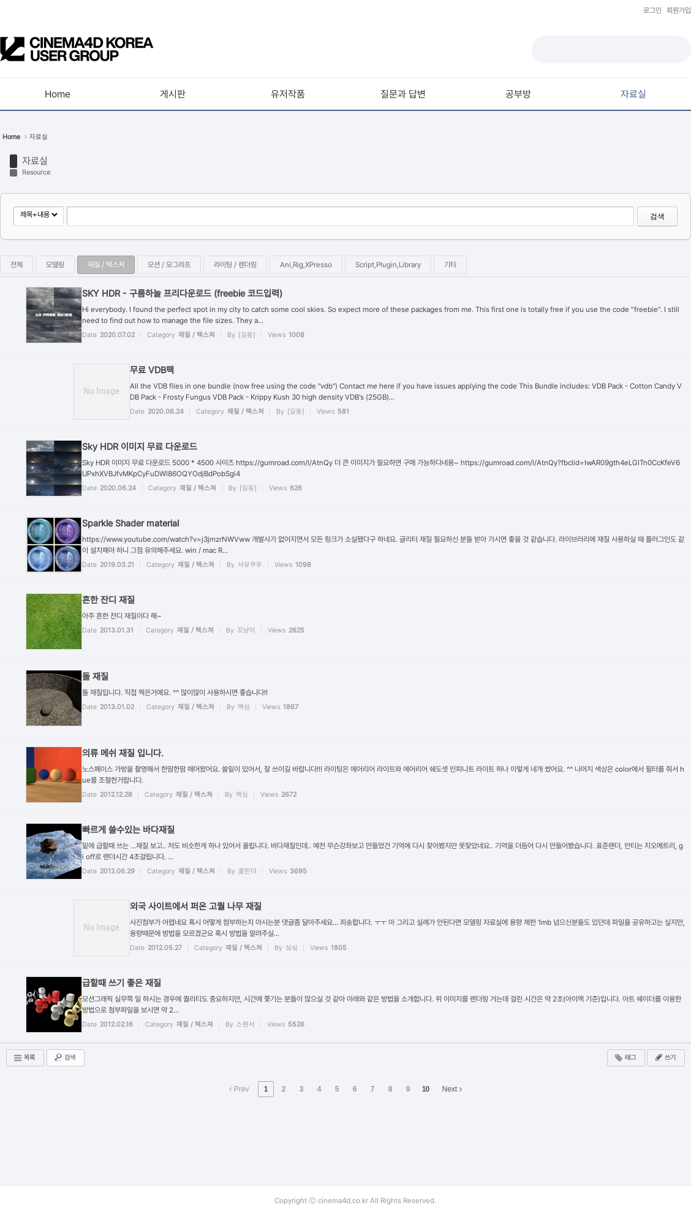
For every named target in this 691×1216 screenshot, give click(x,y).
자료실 (38, 137)
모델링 (55, 264)
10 (425, 1089)
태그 (625, 1058)
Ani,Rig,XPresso (306, 264)
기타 (450, 264)
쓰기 (665, 1057)
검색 (657, 216)
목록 (24, 1058)
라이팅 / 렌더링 (235, 264)
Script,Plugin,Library (388, 264)
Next (452, 1089)
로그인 (652, 10)
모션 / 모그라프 (169, 264)
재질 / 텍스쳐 (106, 264)
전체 (16, 264)
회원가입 (678, 10)
